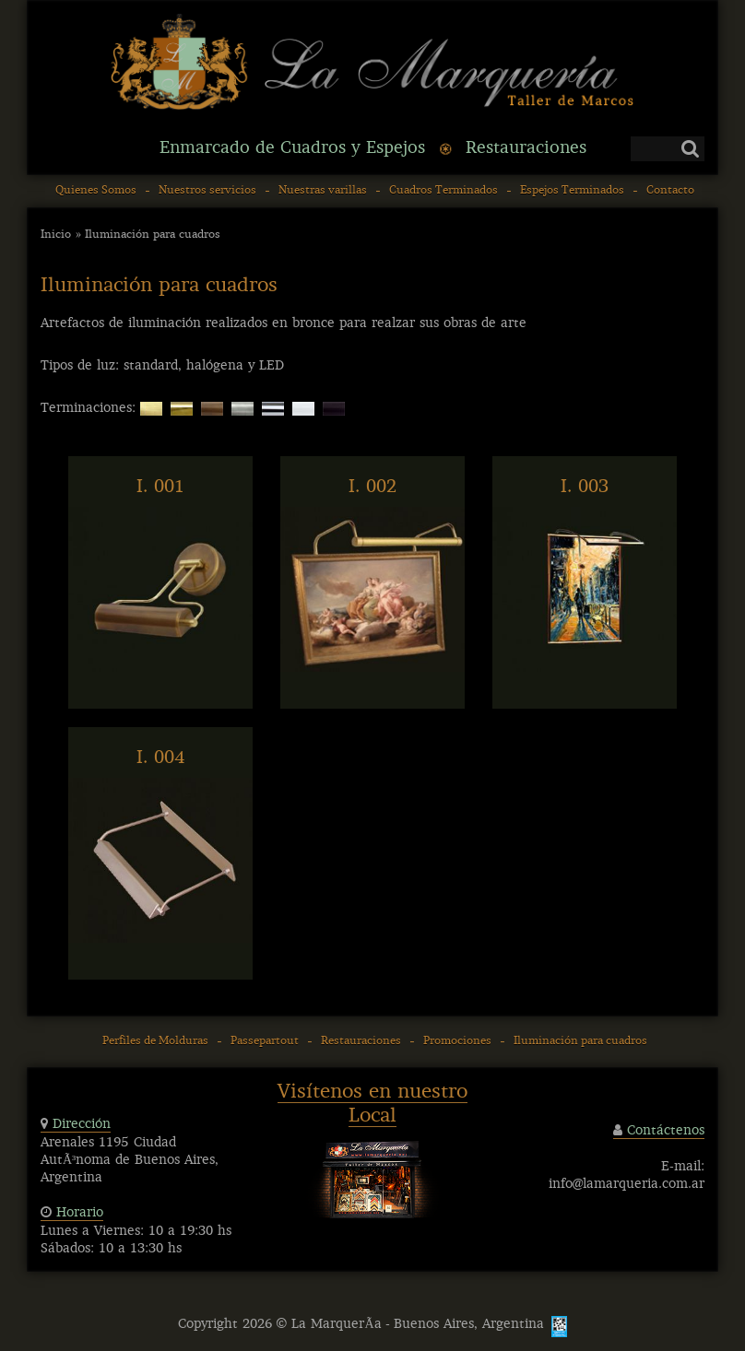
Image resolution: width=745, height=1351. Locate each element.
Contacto (670, 190)
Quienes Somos (95, 190)
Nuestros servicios (207, 190)
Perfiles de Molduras (155, 1041)
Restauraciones (361, 1041)
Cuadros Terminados (443, 190)
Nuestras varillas (322, 190)
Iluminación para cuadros (580, 1041)
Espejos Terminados (572, 190)
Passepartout (265, 1041)
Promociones (457, 1041)
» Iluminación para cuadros (148, 235)
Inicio (56, 235)
